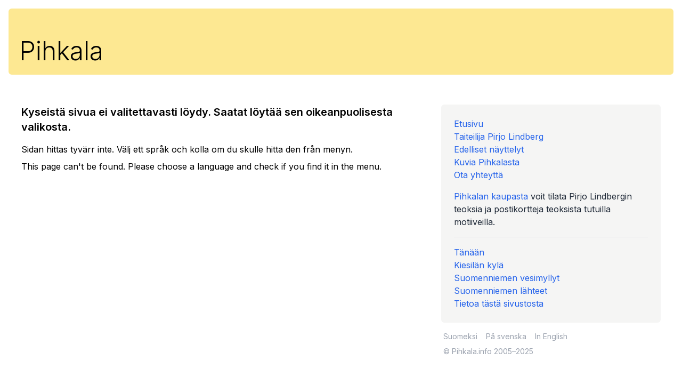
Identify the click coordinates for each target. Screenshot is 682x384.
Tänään (469, 252)
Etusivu (468, 123)
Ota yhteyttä (478, 175)
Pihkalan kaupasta (491, 196)
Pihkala (61, 51)
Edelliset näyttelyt (489, 149)
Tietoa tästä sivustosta (498, 303)
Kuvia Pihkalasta (486, 162)
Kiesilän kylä (479, 265)
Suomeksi (460, 336)
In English (551, 336)
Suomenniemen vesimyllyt (506, 278)
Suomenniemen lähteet (500, 290)
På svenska (506, 336)
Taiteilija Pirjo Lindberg (498, 136)
